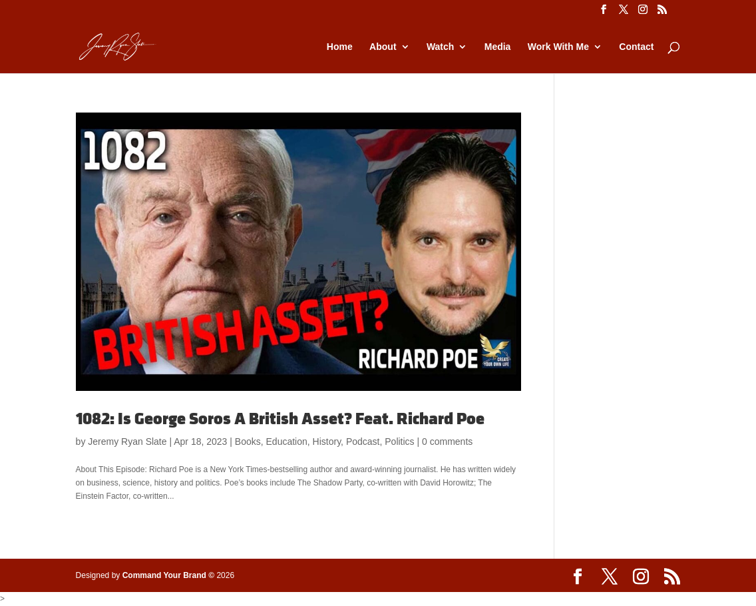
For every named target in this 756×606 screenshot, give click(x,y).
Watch (440, 47)
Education (286, 441)
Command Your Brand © (168, 575)
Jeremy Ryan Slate (127, 441)
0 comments (447, 441)
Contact (636, 47)
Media (497, 47)
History (327, 441)
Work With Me (558, 47)
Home (340, 47)
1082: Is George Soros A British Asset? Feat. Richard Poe (280, 419)
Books (248, 441)
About (382, 47)
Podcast (363, 441)
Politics (399, 441)
